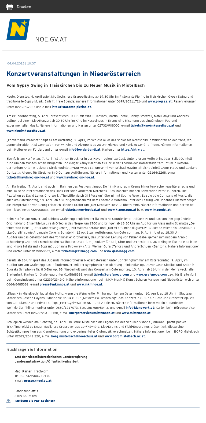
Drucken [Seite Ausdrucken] (18, 7)
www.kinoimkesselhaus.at (25, 131)
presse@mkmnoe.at (54, 284)
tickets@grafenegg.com (79, 251)
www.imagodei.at (158, 210)
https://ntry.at (132, 149)
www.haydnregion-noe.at (75, 177)
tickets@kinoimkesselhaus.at (152, 125)
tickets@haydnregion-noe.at (27, 177)
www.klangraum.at (122, 210)
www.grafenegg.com (119, 251)
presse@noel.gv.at (38, 381)
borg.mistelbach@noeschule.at (74, 336)
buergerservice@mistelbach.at (92, 313)
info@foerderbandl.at (84, 149)
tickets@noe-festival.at (82, 210)
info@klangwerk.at (140, 308)
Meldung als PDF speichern (30, 401)
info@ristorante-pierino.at (71, 107)
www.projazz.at (160, 101)
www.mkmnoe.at (89, 284)
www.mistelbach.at (136, 313)
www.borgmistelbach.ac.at (125, 336)
